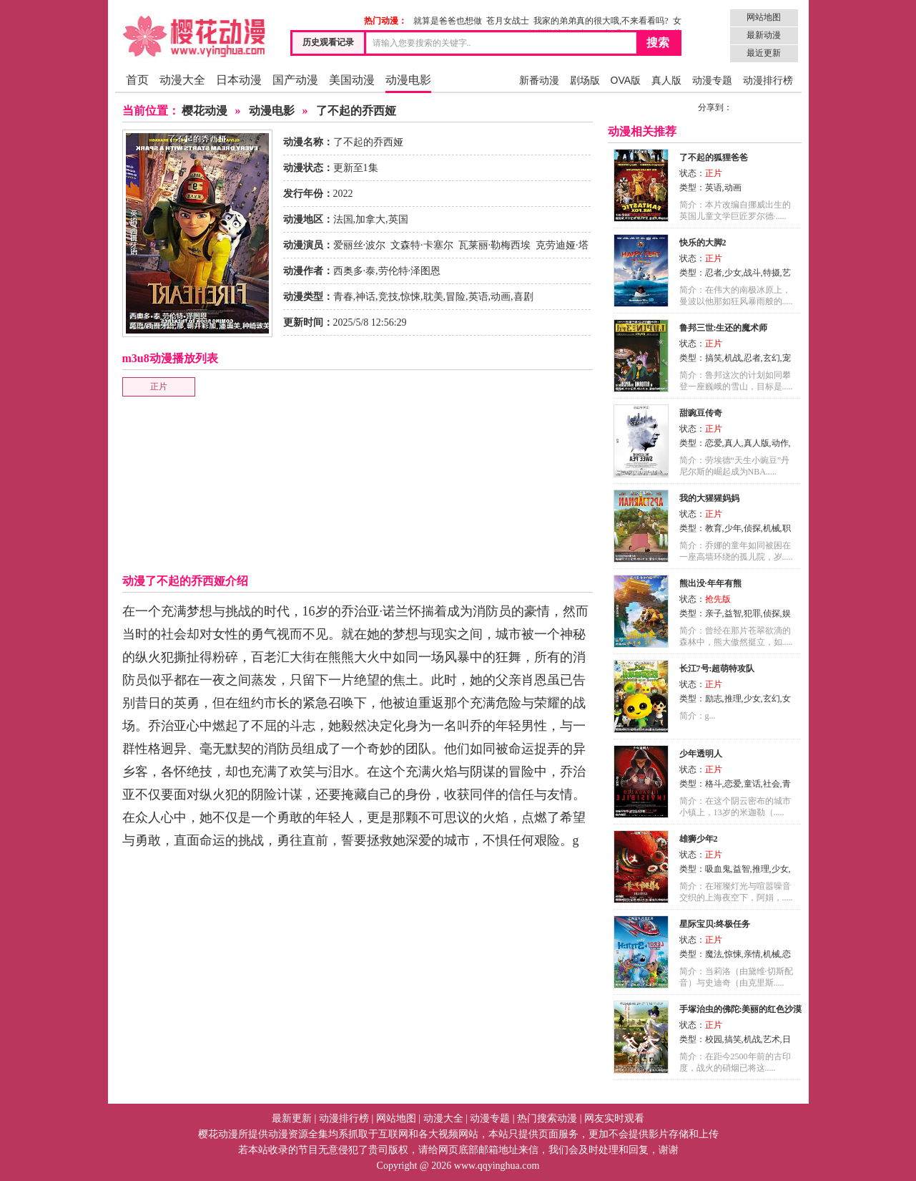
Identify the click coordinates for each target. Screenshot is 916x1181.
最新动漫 (764, 35)
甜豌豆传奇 (700, 413)
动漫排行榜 (768, 80)
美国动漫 (352, 80)
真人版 (666, 80)
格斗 (713, 784)
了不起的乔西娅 (356, 111)
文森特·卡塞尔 (421, 245)
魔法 (713, 954)
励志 (713, 699)
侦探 (752, 528)
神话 (365, 296)
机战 (733, 358)
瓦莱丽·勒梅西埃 (494, 245)
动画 (501, 296)
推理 (733, 699)
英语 (478, 296)
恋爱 (713, 443)
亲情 (752, 954)
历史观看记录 (328, 42)
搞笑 (713, 358)
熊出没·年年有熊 (710, 583)
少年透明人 (700, 754)
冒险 (455, 296)
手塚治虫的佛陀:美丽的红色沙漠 (740, 1009)
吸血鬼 (718, 869)
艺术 (771, 1039)
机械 (771, 528)
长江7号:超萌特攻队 (717, 669)
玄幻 (771, 358)
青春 (343, 296)
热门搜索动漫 (547, 1118)
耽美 (433, 296)
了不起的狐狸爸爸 (713, 157)
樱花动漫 (204, 111)
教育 (713, 528)
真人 (733, 443)
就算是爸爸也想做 (447, 21)
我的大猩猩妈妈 (709, 498)
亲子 (713, 613)
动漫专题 (712, 80)
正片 (158, 386)
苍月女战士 (507, 21)
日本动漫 (239, 80)
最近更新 (764, 53)
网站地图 (764, 17)
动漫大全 (182, 80)
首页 (137, 80)
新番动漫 (539, 80)
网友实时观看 (614, 1118)
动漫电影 (408, 80)
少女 (733, 273)
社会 (771, 784)
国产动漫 (295, 80)
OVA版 (626, 80)
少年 (733, 528)
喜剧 (523, 296)
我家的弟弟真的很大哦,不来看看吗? (600, 21)
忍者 (713, 273)
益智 (733, 613)
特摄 (771, 273)
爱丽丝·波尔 (359, 245)
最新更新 (292, 1118)
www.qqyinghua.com (497, 1165)
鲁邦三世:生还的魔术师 (723, 328)
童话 (752, 784)
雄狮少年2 (698, 839)
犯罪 (752, 613)
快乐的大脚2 (703, 243)
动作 (780, 443)
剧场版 (585, 80)
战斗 (752, 273)
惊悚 (410, 296)
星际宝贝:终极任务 (715, 924)
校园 (713, 1039)
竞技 (388, 296)
